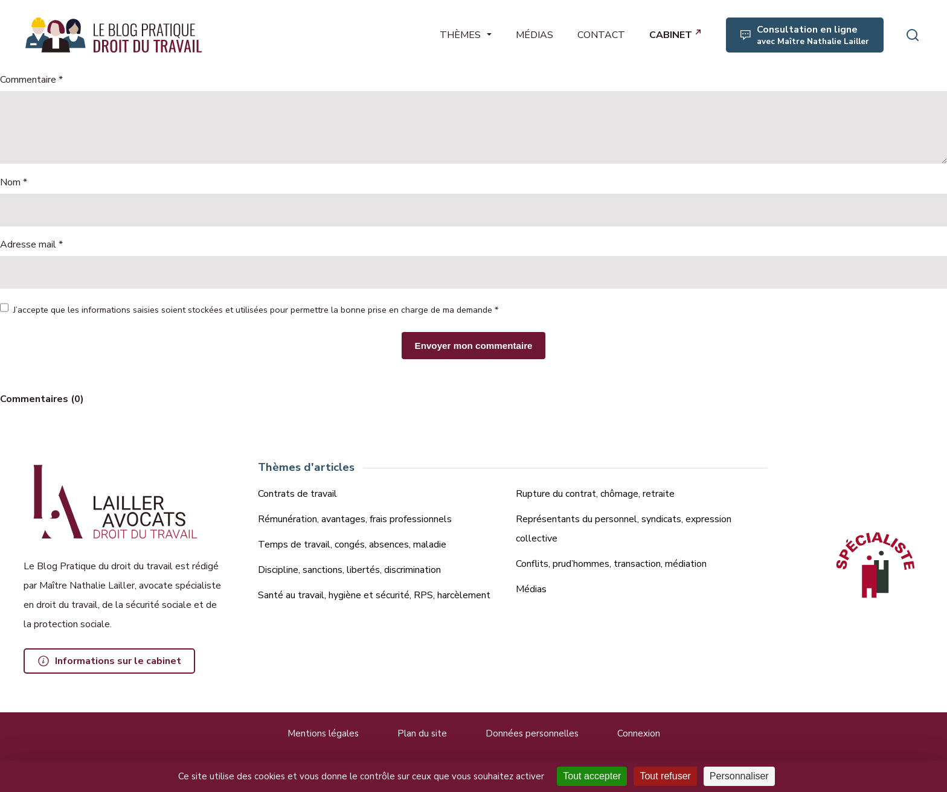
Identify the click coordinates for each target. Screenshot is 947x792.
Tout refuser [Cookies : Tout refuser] (665, 776)
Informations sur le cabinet (118, 661)
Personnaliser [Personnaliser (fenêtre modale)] (739, 776)
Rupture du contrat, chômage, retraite (595, 493)
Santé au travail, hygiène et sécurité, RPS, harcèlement (374, 595)
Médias (531, 589)
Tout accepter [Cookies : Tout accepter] (592, 776)
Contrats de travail (297, 493)
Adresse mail (31, 244)
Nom (13, 182)
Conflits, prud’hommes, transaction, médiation (611, 563)
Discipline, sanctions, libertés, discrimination (349, 569)
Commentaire (31, 79)
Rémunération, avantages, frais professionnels (355, 519)
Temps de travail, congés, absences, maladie (352, 544)
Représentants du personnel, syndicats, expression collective (623, 529)
